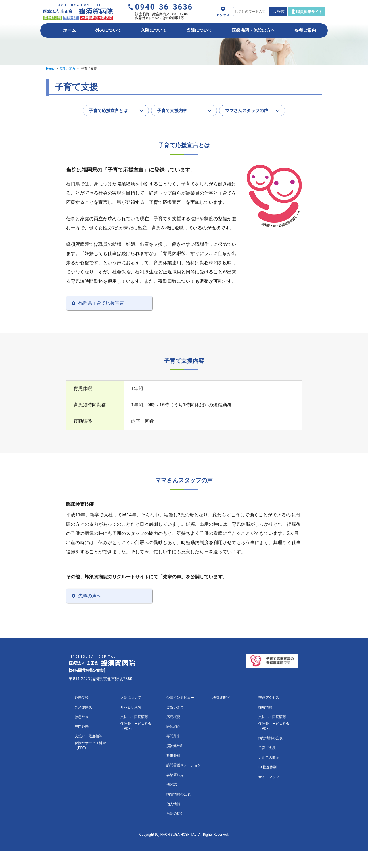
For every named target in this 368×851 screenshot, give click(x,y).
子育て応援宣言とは (108, 110)
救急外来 (82, 717)
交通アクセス (268, 698)
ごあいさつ (175, 707)
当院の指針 (175, 814)
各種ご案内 (305, 30)
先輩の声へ (89, 596)
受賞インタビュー (180, 698)
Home (50, 69)
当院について (199, 30)
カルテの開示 (268, 757)
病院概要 (173, 717)
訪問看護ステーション (183, 765)
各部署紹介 (175, 775)
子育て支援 (267, 748)
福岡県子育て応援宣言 (101, 303)
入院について (154, 30)
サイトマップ (268, 777)
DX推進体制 (267, 767)
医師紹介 (173, 727)
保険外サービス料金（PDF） (90, 745)
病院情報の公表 (178, 794)
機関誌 (171, 784)
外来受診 (82, 698)
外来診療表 (83, 707)
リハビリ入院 (130, 707)
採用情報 (265, 707)
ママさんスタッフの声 (246, 110)
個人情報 (173, 804)
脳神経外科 (175, 746)
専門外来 (82, 727)
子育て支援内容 (172, 110)
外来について (108, 30)
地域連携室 (221, 698)
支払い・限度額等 (88, 736)
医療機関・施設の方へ (253, 30)
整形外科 (173, 756)
